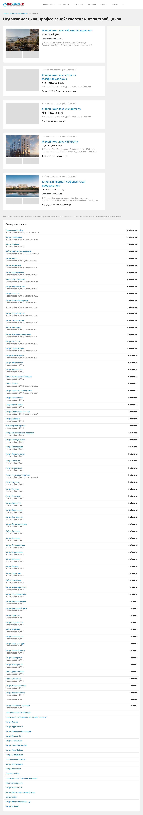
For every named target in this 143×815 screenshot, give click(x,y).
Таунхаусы (79, 4)
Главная (5, 13)
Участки (104, 4)
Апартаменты (64, 4)
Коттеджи (92, 4)
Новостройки (48, 4)
